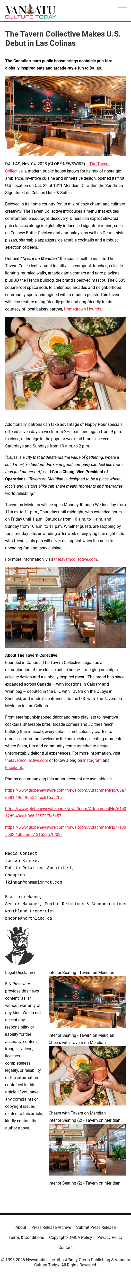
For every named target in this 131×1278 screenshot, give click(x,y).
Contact (65, 1247)
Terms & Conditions (26, 1237)
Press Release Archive (51, 1227)
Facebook (14, 767)
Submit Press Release (96, 1227)
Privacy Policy (110, 1237)
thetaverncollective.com (75, 559)
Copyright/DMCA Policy (70, 1237)
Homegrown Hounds (82, 309)
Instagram (92, 760)
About (20, 1227)
